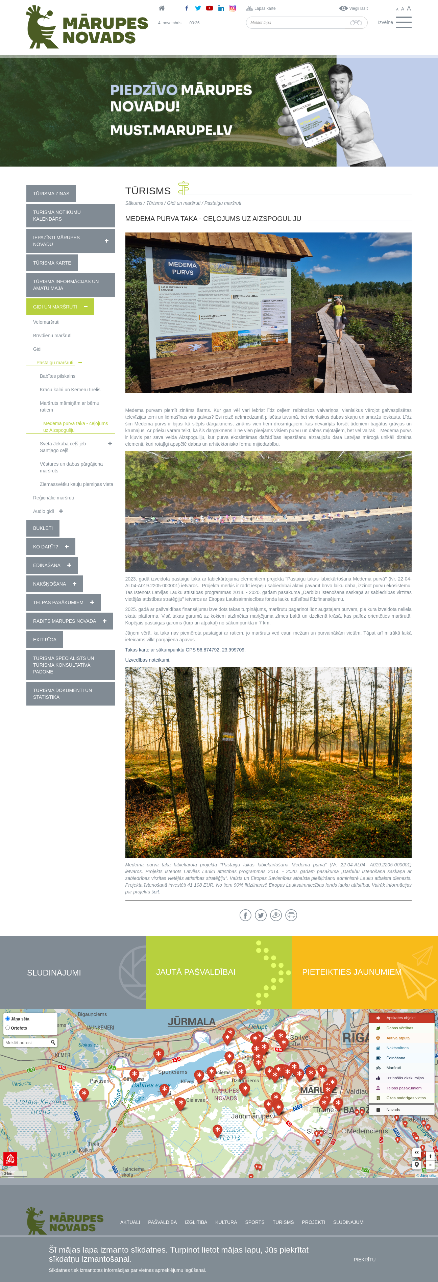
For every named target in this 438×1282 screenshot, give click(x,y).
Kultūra (226, 1222)
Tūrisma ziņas (51, 193)
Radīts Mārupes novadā (64, 621)
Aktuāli (130, 1222)
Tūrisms (154, 203)
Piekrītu (365, 1259)
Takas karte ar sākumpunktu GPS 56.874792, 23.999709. (185, 649)
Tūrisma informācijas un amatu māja (66, 285)
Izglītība (196, 1222)
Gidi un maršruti (55, 307)
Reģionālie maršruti (53, 497)
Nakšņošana (49, 584)
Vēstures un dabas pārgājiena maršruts (71, 467)
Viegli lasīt (358, 8)
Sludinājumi (54, 973)
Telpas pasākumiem (58, 602)
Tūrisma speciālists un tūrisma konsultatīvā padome (63, 665)
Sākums (134, 203)
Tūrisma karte (52, 263)
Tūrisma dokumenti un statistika (62, 694)
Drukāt (291, 915)
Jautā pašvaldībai (196, 972)
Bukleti (43, 528)
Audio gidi (43, 511)
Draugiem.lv (276, 915)
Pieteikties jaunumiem (352, 972)
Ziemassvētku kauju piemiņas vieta (76, 484)
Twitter (261, 915)
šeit (155, 891)
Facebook (245, 915)
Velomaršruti (46, 322)
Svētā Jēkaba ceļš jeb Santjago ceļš (63, 447)
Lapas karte (265, 8)
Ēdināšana (46, 565)
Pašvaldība (162, 1222)
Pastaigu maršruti (54, 362)
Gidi (37, 349)
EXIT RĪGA (44, 639)
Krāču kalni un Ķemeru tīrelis (70, 389)
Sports (254, 1222)
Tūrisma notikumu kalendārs (57, 215)
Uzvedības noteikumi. (148, 660)
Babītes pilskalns (57, 376)
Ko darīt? (45, 546)
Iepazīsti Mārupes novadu (56, 241)
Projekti (313, 1222)
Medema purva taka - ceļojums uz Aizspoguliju (75, 427)
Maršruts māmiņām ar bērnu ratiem (69, 406)
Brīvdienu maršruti (52, 335)
